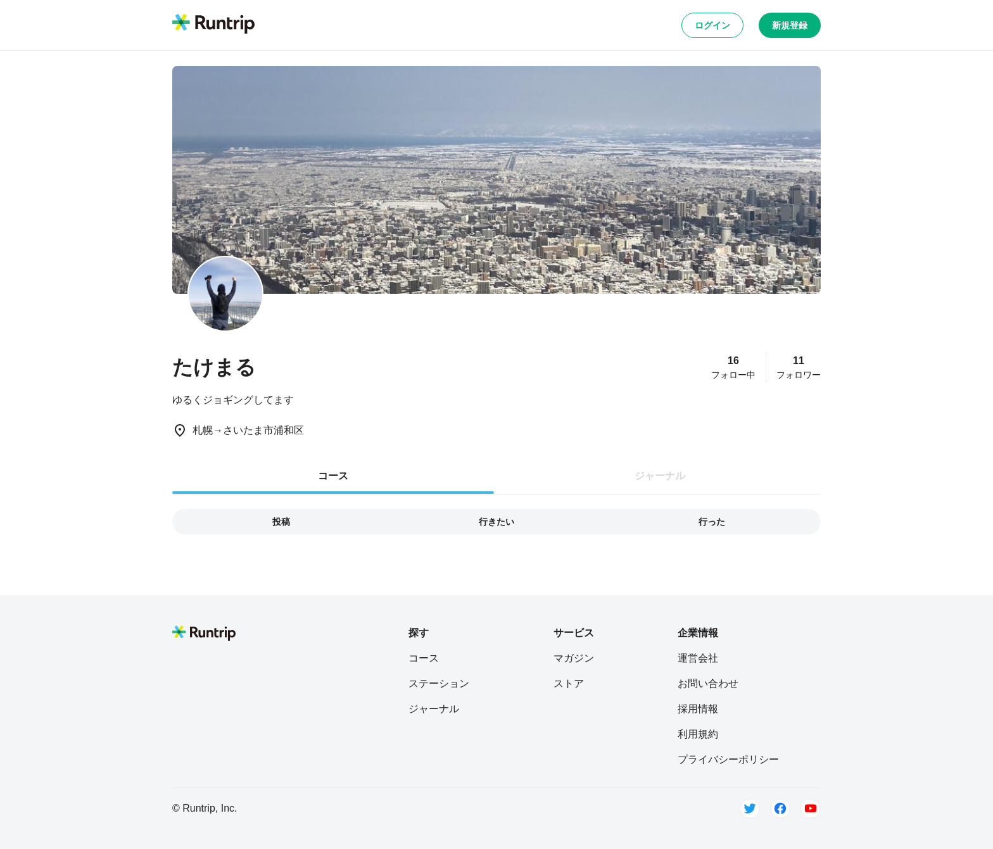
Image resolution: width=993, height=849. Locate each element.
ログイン (712, 25)
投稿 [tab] (281, 522)
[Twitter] (750, 808)
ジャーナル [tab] (660, 475)
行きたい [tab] (496, 522)
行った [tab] (712, 522)
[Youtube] (810, 808)
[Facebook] (780, 808)
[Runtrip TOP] (213, 24)
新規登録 (789, 25)
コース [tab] (333, 475)
